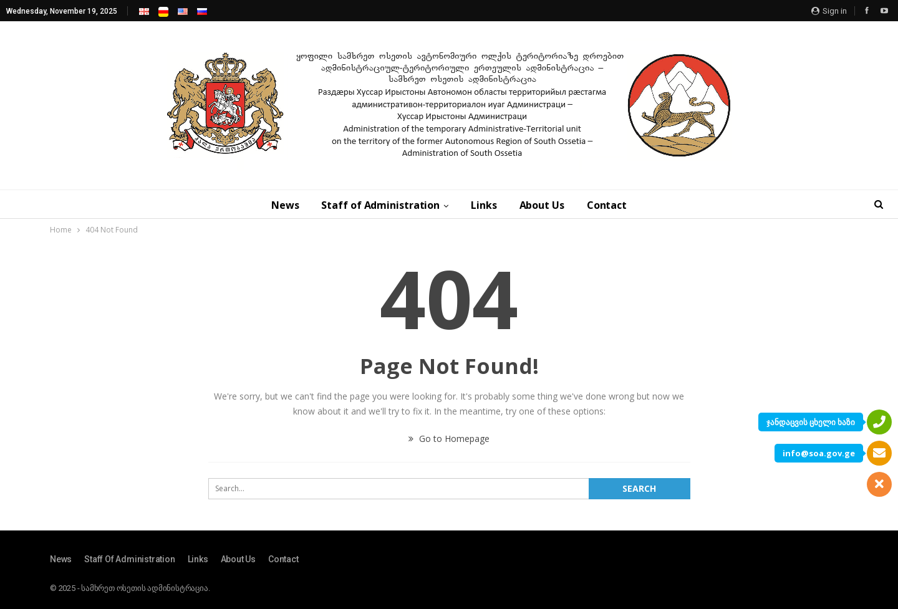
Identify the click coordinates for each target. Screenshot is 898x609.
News (285, 205)
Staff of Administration (380, 205)
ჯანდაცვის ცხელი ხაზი (810, 422)
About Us (541, 205)
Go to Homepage (449, 438)
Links (484, 205)
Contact (607, 205)
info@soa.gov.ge (819, 453)
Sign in (829, 11)
